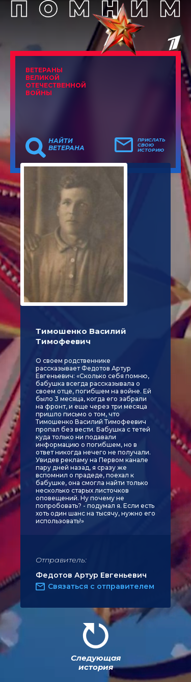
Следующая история (96, 662)
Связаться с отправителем (101, 586)
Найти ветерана (66, 144)
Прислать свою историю (152, 145)
